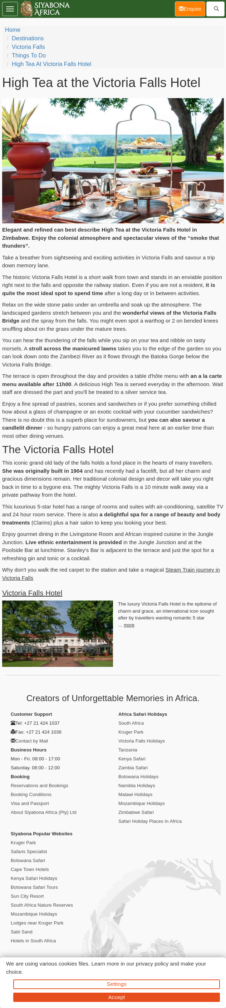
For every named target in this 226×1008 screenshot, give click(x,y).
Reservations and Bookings (39, 785)
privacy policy (152, 964)
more (129, 625)
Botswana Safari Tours (34, 887)
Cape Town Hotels (30, 869)
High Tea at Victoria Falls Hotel (51, 64)
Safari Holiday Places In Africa (150, 821)
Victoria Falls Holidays (141, 741)
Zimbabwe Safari (136, 812)
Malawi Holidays (135, 794)
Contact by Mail (31, 741)
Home (12, 30)
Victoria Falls (28, 47)
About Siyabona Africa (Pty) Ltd (44, 812)
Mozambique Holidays (141, 803)
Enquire (192, 8)
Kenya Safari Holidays (34, 878)
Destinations (28, 38)
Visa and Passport (30, 803)
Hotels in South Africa (33, 940)
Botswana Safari (28, 860)
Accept (116, 997)
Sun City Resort (27, 896)
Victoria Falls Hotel (32, 593)
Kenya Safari (132, 758)
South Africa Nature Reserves (42, 905)
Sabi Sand (22, 931)
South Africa (131, 723)
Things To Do (29, 55)
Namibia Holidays (136, 785)
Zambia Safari (133, 767)
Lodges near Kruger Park (37, 923)
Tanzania (127, 750)
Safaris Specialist (29, 851)
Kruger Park (130, 732)
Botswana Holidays (138, 776)
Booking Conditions (31, 794)
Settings (117, 984)
